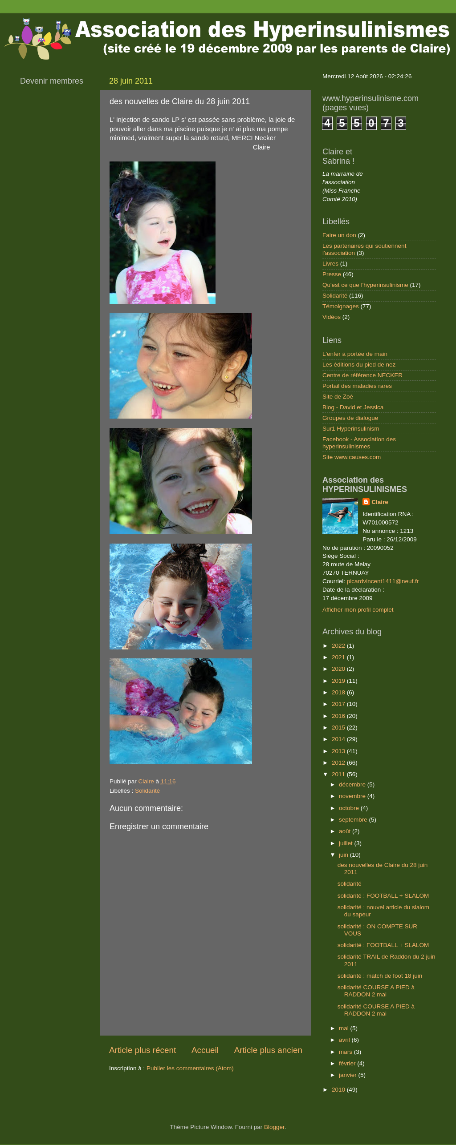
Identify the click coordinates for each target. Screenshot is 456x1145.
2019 (339, 680)
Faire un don (339, 235)
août (345, 831)
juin (344, 854)
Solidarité (147, 790)
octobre (350, 808)
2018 (339, 692)
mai (344, 1028)
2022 (339, 645)
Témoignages (340, 306)
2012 (339, 762)
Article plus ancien (268, 1050)
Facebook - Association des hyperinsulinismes (359, 443)
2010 (339, 1089)
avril (345, 1039)
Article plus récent (142, 1050)
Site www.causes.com (351, 457)
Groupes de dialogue (350, 418)
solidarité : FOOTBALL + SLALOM (383, 895)
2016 (339, 716)
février (348, 1063)
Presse (331, 274)
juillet (346, 843)
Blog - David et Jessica (352, 407)
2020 (339, 668)
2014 (339, 739)
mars (346, 1051)
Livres (330, 263)
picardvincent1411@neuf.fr (383, 581)
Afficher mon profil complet (358, 609)
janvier (348, 1075)
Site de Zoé (337, 396)
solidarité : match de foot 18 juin (380, 975)
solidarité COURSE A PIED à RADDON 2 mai (376, 991)
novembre (353, 796)
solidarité (350, 883)
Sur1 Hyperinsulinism (350, 428)
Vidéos (331, 317)
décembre (353, 784)
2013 (339, 751)
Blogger (274, 1127)
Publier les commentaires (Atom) (190, 1068)
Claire (379, 502)
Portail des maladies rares (357, 386)
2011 (339, 774)
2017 (339, 704)
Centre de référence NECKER (362, 375)
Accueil (205, 1050)
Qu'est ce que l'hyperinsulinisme (365, 285)
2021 (339, 657)
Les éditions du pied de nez (358, 364)
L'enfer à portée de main (354, 354)
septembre (354, 819)
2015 (339, 727)
